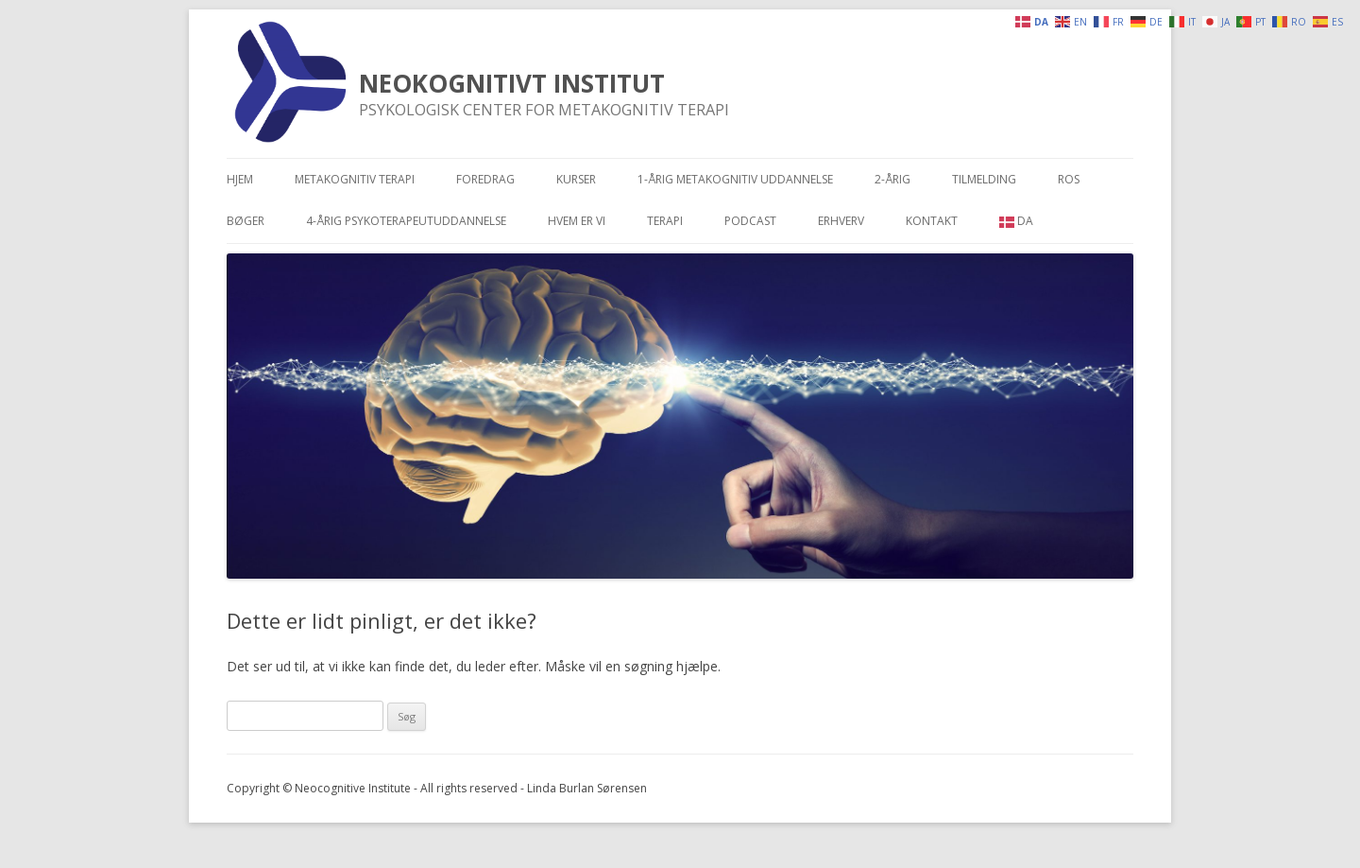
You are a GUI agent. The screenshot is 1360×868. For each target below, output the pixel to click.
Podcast (750, 221)
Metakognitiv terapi (355, 179)
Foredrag (485, 179)
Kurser (576, 179)
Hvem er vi (576, 221)
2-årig (892, 179)
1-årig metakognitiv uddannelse (735, 179)
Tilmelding (984, 179)
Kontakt (932, 221)
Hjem (240, 179)
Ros (1069, 179)
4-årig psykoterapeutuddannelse (406, 221)
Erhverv (841, 221)
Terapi (665, 221)
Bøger (245, 221)
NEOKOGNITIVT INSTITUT (512, 83)
